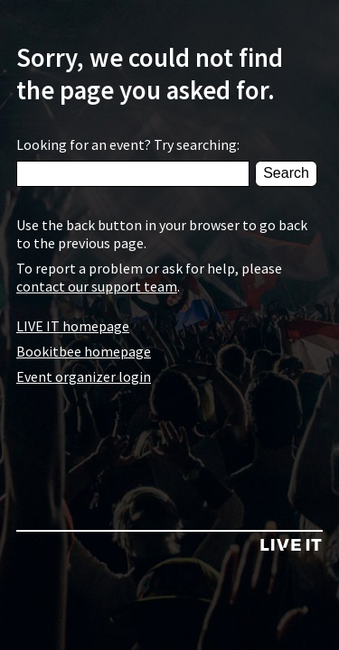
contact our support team (96, 286)
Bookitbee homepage (83, 351)
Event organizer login (83, 376)
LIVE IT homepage (72, 326)
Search (286, 173)
